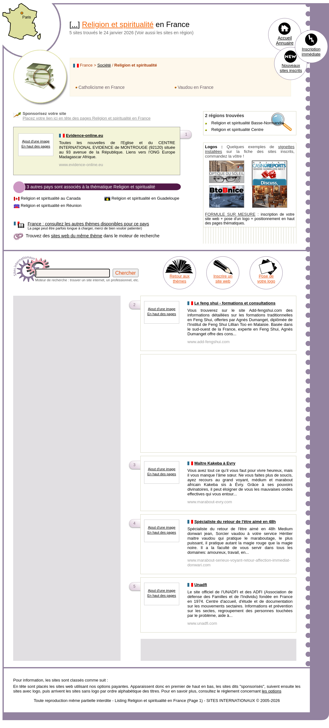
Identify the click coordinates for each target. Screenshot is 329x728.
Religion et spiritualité (118, 24)
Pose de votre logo (266, 278)
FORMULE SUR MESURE (230, 214)
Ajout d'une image (36, 141)
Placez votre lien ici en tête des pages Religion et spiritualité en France (87, 118)
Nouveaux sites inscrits (291, 68)
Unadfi (200, 584)
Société (104, 65)
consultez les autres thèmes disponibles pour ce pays (88, 223)
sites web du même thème (76, 235)
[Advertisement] (67, 341)
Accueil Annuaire (285, 40)
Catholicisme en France (101, 87)
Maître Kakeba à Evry (214, 463)
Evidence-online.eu (84, 135)
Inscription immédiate (311, 52)
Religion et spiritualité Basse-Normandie (247, 123)
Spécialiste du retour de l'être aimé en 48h (235, 521)
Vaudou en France (195, 87)
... (75, 24)
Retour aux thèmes (180, 278)
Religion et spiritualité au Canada (51, 198)
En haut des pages (35, 146)
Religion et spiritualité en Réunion (51, 205)
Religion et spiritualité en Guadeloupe (145, 198)
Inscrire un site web (223, 278)
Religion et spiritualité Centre (237, 129)
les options (271, 691)
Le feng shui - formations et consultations (235, 303)
